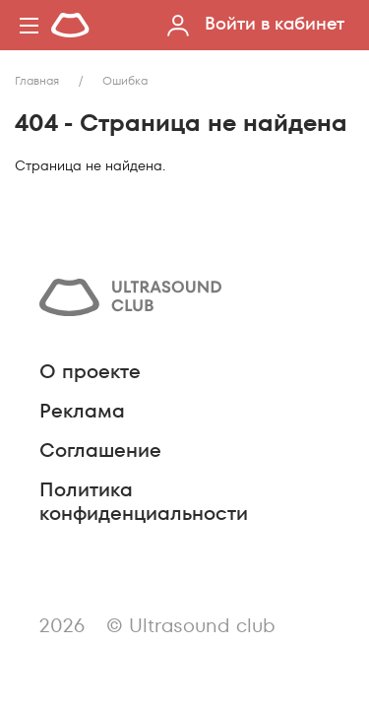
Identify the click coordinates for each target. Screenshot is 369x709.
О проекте (90, 371)
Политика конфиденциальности (143, 501)
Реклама (82, 410)
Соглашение (100, 450)
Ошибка (125, 80)
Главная (37, 80)
